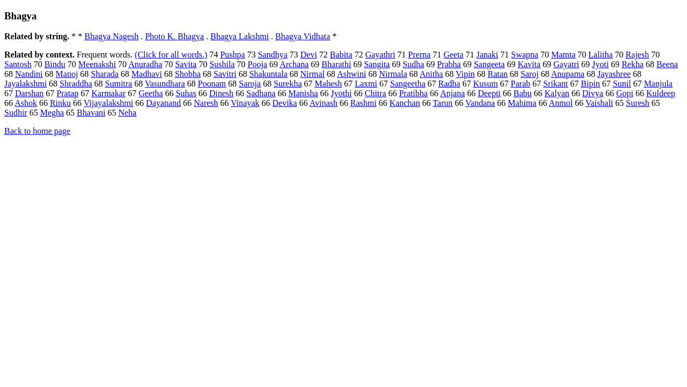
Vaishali (599, 103)
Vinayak (245, 103)
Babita (341, 54)
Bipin (590, 83)
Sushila (222, 64)
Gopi (624, 93)
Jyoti (600, 64)
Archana (294, 64)
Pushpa (232, 54)
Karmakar (108, 93)
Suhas (186, 93)
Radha (449, 83)
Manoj (67, 73)
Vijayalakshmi (108, 103)
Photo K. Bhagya (174, 36)
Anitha (431, 73)
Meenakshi (97, 64)
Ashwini (351, 73)
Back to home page (37, 130)
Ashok (25, 103)
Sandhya (272, 54)
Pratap (67, 93)
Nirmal (313, 73)
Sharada (105, 73)
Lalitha (600, 54)
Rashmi (363, 103)
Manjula (658, 83)
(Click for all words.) (171, 54)
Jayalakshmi (25, 83)
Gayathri (380, 54)
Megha (52, 112)
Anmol (561, 103)
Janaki (487, 54)
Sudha (413, 64)
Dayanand (163, 103)
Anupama (567, 73)
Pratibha (413, 93)
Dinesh (221, 93)
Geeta (453, 54)
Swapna (524, 54)
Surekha (288, 83)
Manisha (303, 93)
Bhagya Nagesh (111, 36)
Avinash (324, 103)
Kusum (485, 83)
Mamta (563, 54)
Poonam (212, 83)
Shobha (188, 73)
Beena (667, 64)
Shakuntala (268, 73)
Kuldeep (660, 93)
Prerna (419, 54)
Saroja (250, 83)
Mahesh (328, 83)
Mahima (522, 103)
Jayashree (614, 73)
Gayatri (566, 64)
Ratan (497, 73)
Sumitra (119, 83)
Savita (185, 64)
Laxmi (366, 83)
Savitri (225, 73)
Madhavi (146, 73)
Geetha (150, 93)
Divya (592, 93)
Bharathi (336, 64)
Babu (523, 93)
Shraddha (76, 83)
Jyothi (341, 93)
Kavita (528, 64)
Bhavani (91, 112)
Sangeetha (408, 83)
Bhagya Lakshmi (239, 36)
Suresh (637, 103)
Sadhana (260, 93)
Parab (520, 83)
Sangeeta (489, 64)
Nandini (29, 73)
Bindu (55, 64)
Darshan (29, 93)
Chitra (375, 93)
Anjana (452, 93)
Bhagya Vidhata (302, 36)
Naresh (206, 103)
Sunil (622, 83)
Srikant (555, 83)
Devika (284, 103)
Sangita (377, 64)
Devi (309, 54)
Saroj (530, 73)
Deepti (489, 93)
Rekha (633, 64)
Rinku (60, 103)
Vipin (465, 73)
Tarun (442, 103)
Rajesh (637, 54)
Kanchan (405, 103)
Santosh (18, 64)
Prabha (449, 64)
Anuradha (145, 64)
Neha (127, 112)
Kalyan (557, 93)
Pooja (257, 64)
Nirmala (393, 73)
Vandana (480, 103)
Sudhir (15, 112)
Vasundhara (165, 83)
